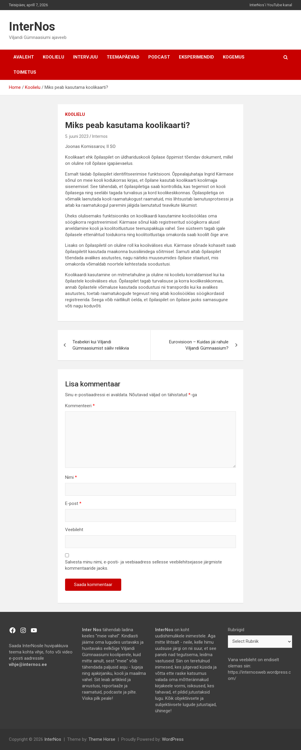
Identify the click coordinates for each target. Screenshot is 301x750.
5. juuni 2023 (77, 136)
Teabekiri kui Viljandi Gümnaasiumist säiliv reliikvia (101, 345)
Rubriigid (236, 629)
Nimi (71, 477)
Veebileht (74, 529)
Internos (100, 136)
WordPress (173, 739)
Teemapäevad (123, 57)
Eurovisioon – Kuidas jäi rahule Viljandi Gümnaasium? (198, 345)
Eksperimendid (196, 57)
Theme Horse (102, 739)
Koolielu (53, 57)
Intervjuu (85, 57)
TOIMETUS (24, 72)
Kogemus (234, 57)
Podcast (159, 57)
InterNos (32, 27)
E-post (73, 503)
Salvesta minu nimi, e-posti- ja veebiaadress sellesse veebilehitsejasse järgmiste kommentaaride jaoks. (143, 565)
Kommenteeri (80, 405)
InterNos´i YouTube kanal (271, 5)
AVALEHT (23, 57)
